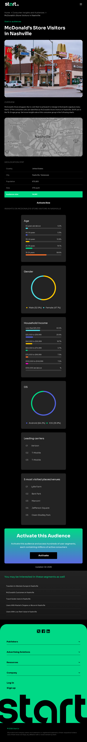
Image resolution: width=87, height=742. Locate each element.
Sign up (11, 688)
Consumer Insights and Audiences (28, 12)
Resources (12, 662)
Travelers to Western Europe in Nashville (22, 586)
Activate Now (43, 203)
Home (7, 12)
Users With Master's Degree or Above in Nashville (25, 605)
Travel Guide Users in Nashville (18, 599)
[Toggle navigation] (80, 4)
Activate (43, 555)
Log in (10, 682)
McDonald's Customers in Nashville (20, 592)
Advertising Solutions (18, 652)
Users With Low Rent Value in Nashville (21, 612)
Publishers (12, 641)
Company (12, 673)
